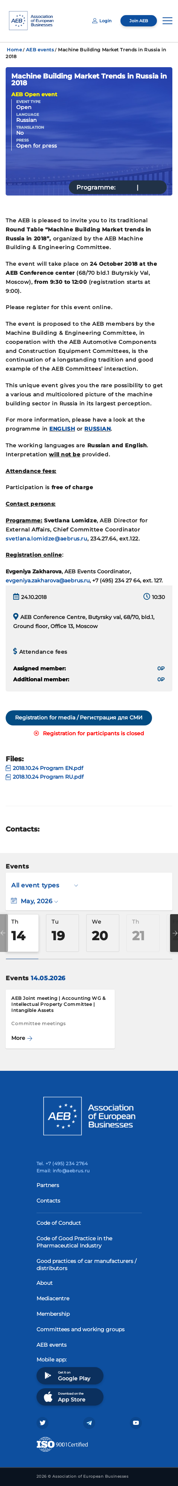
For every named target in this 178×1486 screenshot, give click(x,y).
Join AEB (138, 20)
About (45, 1283)
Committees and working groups (81, 1329)
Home (14, 49)
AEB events (40, 49)
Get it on (66, 1375)
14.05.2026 (48, 978)
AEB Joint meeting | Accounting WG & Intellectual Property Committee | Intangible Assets (58, 1004)
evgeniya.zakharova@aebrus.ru (48, 580)
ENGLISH (62, 428)
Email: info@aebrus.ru (63, 1170)
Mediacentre (53, 1298)
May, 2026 (34, 901)
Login (101, 20)
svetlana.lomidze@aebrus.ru (46, 538)
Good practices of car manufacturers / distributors (87, 1265)
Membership (53, 1313)
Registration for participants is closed (89, 733)
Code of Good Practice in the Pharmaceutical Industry (74, 1242)
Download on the (63, 1397)
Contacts (48, 1200)
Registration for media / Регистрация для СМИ (79, 717)
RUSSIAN (97, 428)
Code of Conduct (59, 1223)
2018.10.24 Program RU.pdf (45, 776)
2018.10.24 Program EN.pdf (44, 768)
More (21, 1038)
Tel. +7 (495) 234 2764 (62, 1163)
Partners (48, 1185)
